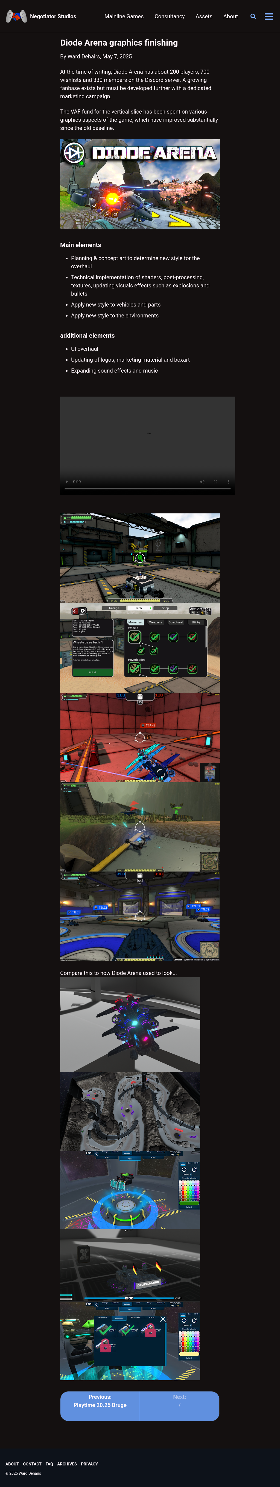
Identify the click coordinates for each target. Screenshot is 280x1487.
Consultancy (169, 16)
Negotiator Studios (53, 16)
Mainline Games (124, 16)
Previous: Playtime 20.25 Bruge (100, 1401)
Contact (32, 1464)
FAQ (49, 1464)
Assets (204, 16)
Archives (67, 1464)
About (230, 16)
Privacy (89, 1464)
